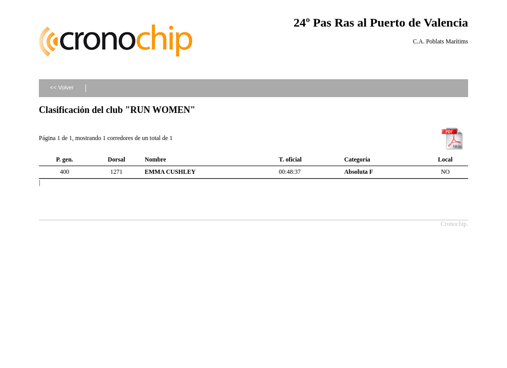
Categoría (357, 159)
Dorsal (116, 159)
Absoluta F (358, 171)
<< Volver (62, 87)
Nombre (155, 159)
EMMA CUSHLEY (170, 171)
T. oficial (290, 159)
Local (445, 159)
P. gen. (64, 159)
